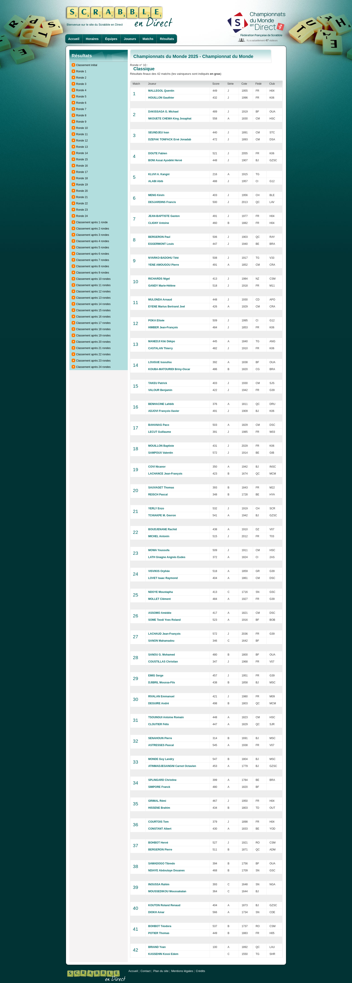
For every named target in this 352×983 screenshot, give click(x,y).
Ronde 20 (82, 190)
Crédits (200, 971)
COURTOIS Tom (158, 821)
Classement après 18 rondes (93, 329)
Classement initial (86, 65)
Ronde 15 (82, 159)
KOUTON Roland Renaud (164, 905)
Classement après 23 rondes (93, 360)
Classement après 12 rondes (93, 291)
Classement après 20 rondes (93, 341)
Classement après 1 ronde (92, 222)
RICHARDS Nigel (159, 278)
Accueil (73, 39)
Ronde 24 (82, 216)
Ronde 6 (81, 102)
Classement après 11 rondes (93, 285)
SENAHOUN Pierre (160, 738)
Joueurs (130, 39)
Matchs (148, 39)
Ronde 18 (82, 178)
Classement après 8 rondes (92, 266)
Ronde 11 (82, 134)
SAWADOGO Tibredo (161, 863)
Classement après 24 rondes (93, 367)
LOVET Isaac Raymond (163, 578)
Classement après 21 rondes (93, 348)
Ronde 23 (82, 209)
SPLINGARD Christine (162, 780)
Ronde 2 (81, 77)
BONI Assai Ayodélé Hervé (165, 160)
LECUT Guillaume (159, 431)
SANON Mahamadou (161, 640)
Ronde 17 (82, 172)
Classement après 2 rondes (92, 228)
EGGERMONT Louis (161, 243)
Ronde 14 (82, 153)
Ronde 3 (81, 84)
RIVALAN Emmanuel (161, 696)
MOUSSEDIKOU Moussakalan (167, 891)
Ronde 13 (82, 146)
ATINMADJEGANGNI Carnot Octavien (172, 766)
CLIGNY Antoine (158, 223)
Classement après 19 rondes (93, 335)
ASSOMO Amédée (159, 612)
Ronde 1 (81, 71)
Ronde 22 (82, 203)
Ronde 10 (82, 128)
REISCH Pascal (158, 494)
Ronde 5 (81, 96)
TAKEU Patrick (157, 383)
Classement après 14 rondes (93, 304)
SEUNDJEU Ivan (158, 132)
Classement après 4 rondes (92, 241)
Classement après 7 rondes (92, 260)
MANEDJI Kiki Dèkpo (161, 341)
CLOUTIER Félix (158, 724)
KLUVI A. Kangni (158, 174)
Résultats (167, 39)
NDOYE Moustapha (160, 592)
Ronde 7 (81, 109)
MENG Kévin (156, 195)
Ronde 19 (82, 184)
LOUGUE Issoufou (160, 362)
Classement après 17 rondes (93, 323)
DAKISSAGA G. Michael (163, 111)
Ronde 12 (82, 140)
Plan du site (161, 971)
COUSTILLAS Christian (163, 661)
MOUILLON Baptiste (161, 445)
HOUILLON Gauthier (161, 97)
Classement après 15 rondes (93, 310)
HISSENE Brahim (159, 807)
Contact (146, 971)
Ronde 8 (81, 115)
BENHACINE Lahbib (161, 404)
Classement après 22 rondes (93, 354)
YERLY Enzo (156, 508)
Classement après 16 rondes (93, 316)
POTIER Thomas (158, 933)
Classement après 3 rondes (92, 234)
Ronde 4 (81, 90)
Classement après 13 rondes (93, 297)
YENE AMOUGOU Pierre (163, 264)
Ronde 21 (82, 197)
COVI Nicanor (156, 466)
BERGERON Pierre (160, 849)
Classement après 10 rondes (93, 279)
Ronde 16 (82, 165)
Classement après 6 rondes (92, 253)
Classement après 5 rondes (92, 247)
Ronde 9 (81, 121)
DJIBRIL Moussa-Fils (161, 682)
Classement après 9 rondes (92, 272)
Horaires (92, 39)
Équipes (111, 39)
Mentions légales (182, 971)
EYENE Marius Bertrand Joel (166, 306)
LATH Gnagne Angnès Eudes (166, 557)
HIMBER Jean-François (163, 327)
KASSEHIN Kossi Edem (163, 954)
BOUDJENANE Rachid (162, 529)
